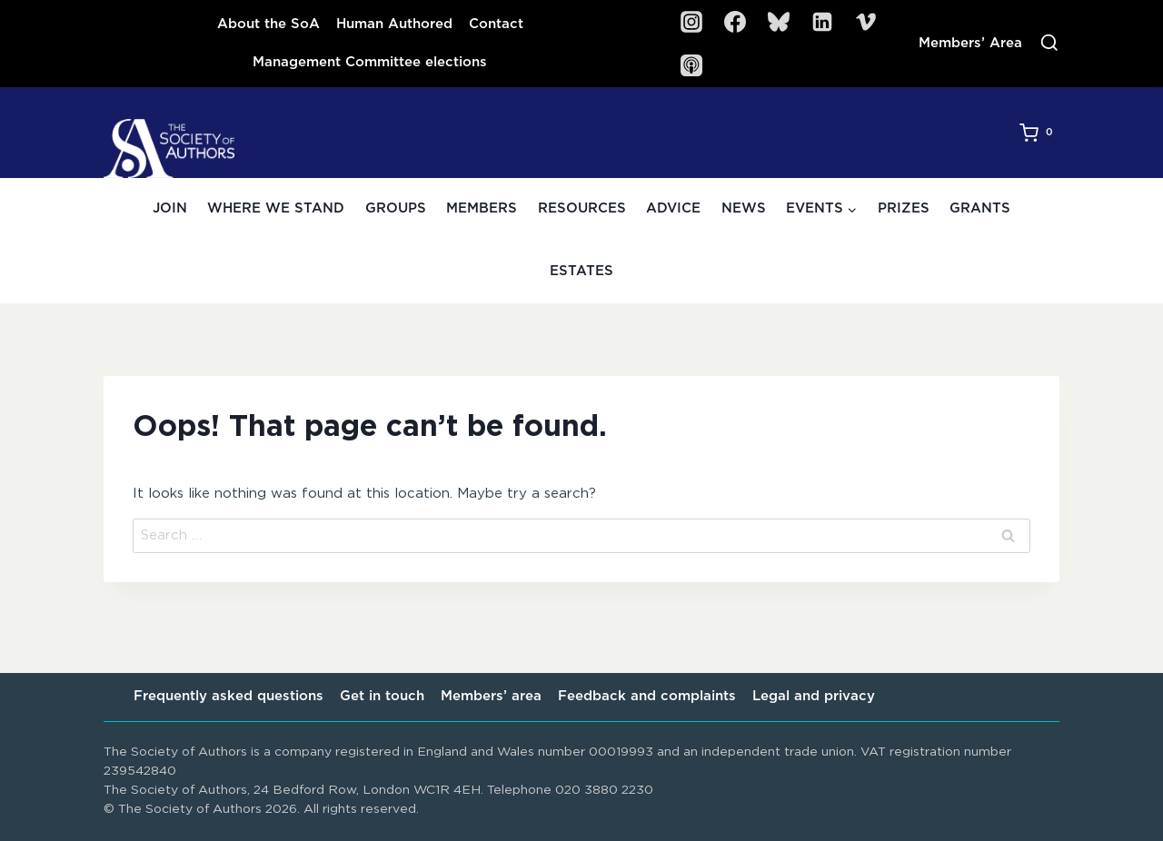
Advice (673, 208)
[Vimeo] (866, 22)
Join (170, 208)
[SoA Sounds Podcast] (691, 65)
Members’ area (491, 696)
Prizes (903, 208)
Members (481, 208)
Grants (979, 208)
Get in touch (382, 696)
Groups (395, 208)
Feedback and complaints (647, 696)
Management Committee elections (370, 62)
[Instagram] (691, 22)
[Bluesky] (778, 22)
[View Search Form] (1049, 44)
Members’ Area (970, 43)
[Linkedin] (822, 22)
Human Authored (394, 24)
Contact (496, 24)
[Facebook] (735, 22)
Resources (582, 208)
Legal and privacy (813, 696)
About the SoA (268, 24)
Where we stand (275, 208)
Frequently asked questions (228, 696)
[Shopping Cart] (1039, 133)
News (743, 208)
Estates (581, 271)
